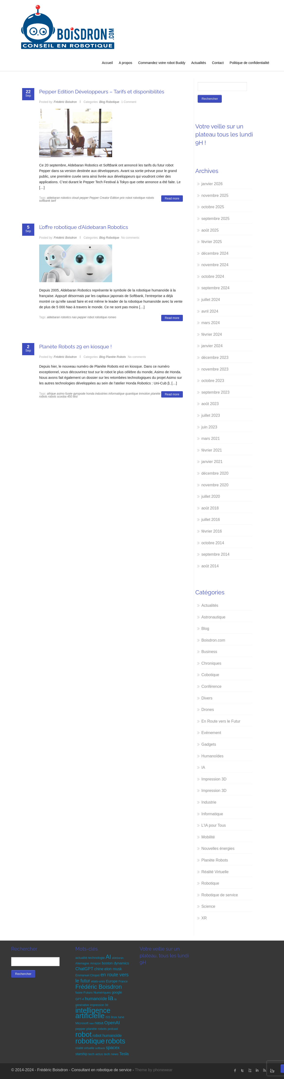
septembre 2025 (215, 219)
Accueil (107, 63)
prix (122, 197)
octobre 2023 (212, 381)
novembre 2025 (214, 195)
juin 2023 (209, 427)
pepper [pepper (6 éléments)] (80, 1029)
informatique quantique (123, 393)
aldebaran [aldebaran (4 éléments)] (117, 957)
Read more (172, 198)
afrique (51, 393)
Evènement (211, 733)
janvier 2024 (211, 346)
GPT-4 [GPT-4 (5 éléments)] (79, 999)
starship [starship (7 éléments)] (81, 1054)
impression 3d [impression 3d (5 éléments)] (99, 1005)
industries (101, 393)
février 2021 (211, 450)
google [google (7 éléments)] (117, 992)
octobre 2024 (212, 276)
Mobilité (208, 837)
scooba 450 (64, 396)
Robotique (112, 102)
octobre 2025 (212, 207)
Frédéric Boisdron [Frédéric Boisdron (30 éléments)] (98, 986)
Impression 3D (213, 779)
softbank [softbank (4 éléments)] (100, 1048)
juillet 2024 (210, 300)
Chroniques (211, 663)
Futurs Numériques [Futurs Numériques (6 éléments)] (97, 992)
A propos (125, 63)
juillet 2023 (210, 415)
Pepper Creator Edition (104, 197)
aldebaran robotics (59, 197)
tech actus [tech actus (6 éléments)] (95, 1054)
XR (204, 918)
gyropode (79, 393)
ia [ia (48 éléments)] (110, 998)
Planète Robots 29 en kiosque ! (75, 347)
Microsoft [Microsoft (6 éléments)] (82, 1023)
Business (209, 652)
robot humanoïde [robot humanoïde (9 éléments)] (107, 1036)
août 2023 (210, 404)
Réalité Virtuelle (215, 872)
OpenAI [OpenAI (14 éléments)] (112, 1022)
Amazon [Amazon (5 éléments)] (95, 963)
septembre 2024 (215, 288)
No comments (130, 237)
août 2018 (210, 508)
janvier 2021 (211, 462)
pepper (84, 197)
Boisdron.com (213, 640)
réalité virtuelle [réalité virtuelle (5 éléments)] (84, 1048)
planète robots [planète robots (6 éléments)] (96, 1029)
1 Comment (128, 102)
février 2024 (211, 334)
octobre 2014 (212, 543)
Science (208, 906)
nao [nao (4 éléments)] (91, 1023)
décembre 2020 (214, 473)
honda (90, 393)
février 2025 (211, 242)
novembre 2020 (214, 485)
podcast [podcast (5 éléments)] (113, 1029)
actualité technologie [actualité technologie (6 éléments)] (90, 958)
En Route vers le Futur (220, 721)
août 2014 (210, 566)
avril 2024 (209, 311)
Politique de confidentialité (249, 63)
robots (150, 197)
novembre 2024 (214, 265)
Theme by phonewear (154, 1070)
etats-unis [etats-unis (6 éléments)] (98, 981)
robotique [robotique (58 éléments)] (90, 1041)
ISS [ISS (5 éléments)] (108, 1017)
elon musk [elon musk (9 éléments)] (113, 969)
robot (128, 197)
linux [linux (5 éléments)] (114, 1017)
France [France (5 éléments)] (123, 981)
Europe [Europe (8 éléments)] (111, 981)
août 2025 (210, 230)
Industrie (208, 802)
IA (203, 767)
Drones (207, 709)
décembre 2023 (214, 357)
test (75, 396)
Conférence (211, 686)
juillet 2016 (210, 519)
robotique (139, 197)
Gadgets (208, 744)
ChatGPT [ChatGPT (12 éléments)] (84, 968)
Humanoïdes (212, 756)
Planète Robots (116, 357)
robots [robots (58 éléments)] (115, 1041)
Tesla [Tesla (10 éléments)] (124, 1054)
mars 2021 (210, 438)
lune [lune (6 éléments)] (121, 1017)
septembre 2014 (215, 554)
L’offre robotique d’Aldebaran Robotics (83, 227)
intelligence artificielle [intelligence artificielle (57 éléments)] (92, 1013)
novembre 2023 (214, 369)
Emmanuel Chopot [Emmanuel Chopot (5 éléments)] (87, 975)
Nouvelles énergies (217, 848)
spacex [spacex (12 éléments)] (113, 1047)
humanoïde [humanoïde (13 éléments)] (96, 998)
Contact (218, 63)
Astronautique (213, 617)
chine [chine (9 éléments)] (99, 969)
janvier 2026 (211, 184)
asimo (60, 393)
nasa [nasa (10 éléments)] (99, 1023)
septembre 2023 (215, 392)
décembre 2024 (214, 253)
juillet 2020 (210, 496)
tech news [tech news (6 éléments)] (111, 1054)
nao (74, 317)
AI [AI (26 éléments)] (108, 957)
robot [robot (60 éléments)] (83, 1034)
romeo (112, 317)
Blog (102, 102)
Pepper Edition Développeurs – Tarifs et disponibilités (101, 92)
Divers (206, 698)
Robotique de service (219, 895)
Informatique (212, 814)
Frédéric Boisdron (65, 102)
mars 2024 (210, 323)
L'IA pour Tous (213, 825)
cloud (75, 197)
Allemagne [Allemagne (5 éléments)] (82, 963)
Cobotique (210, 675)
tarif (53, 200)
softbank (44, 200)
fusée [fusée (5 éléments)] (78, 992)
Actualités (198, 63)
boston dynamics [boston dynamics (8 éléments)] (115, 963)
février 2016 (211, 531)
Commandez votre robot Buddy (161, 63)
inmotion (144, 393)
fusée (68, 393)
